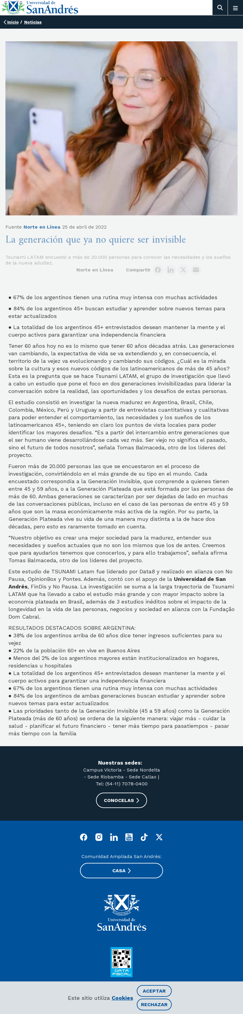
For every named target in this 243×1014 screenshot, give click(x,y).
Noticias (33, 22)
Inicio (13, 22)
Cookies (122, 998)
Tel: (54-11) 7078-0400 (122, 784)
